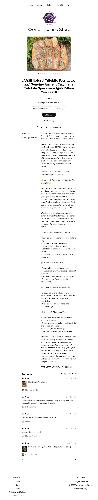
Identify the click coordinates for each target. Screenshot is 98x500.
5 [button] (46, 73)
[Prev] (22, 460)
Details (25, 133)
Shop (31, 5)
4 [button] (44, 73)
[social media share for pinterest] (46, 127)
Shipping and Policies (17, 492)
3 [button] (42, 73)
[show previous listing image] (35, 74)
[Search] (69, 5)
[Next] (75, 460)
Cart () (60, 5)
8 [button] (53, 73)
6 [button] (49, 73)
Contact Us (17, 495)
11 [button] (59, 73)
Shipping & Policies (29, 138)
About (39, 5)
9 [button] (55, 73)
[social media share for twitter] (42, 127)
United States (51, 102)
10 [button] (57, 73)
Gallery (50, 5)
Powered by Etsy (80, 488)
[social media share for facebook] (38, 127)
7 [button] (51, 73)
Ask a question (55, 127)
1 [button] (38, 73)
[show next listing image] (62, 74)
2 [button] (40, 73)
